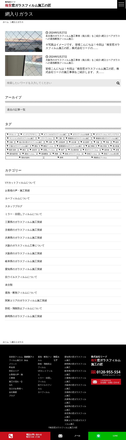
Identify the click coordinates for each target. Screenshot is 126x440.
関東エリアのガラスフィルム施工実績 (26, 300)
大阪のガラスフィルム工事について (24, 245)
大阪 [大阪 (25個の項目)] (97, 142)
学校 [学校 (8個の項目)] (107, 142)
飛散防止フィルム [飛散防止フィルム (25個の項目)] (100, 157)
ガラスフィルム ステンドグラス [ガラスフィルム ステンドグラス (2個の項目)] (107, 134)
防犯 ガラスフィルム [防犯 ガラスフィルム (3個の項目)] (72, 154)
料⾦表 (12, 367)
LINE (107, 436)
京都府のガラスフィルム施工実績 (23, 230)
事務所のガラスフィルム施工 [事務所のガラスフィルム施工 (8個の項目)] (78, 138)
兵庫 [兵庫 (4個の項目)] (50, 142)
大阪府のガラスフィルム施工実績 (23, 253)
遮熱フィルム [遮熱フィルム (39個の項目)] (29, 154)
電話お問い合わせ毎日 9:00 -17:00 (25, 435)
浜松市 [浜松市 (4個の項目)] (34, 150)
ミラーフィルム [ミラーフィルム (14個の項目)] (46, 138)
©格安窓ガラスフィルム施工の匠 (63, 427)
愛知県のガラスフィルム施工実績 (23, 269)
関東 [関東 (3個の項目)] (56, 154)
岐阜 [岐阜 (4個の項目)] (117, 142)
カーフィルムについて (17, 198)
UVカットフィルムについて (20, 182)
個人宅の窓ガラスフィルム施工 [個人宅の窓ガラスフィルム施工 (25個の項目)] (30, 142)
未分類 (8, 285)
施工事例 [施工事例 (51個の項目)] (91, 146)
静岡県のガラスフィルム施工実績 (23, 316)
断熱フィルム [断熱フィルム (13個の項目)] (48, 146)
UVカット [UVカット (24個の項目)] (12, 134)
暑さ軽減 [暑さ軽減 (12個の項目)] (116, 146)
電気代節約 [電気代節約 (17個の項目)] (25, 157)
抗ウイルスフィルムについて (21, 277)
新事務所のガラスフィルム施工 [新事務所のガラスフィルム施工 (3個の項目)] (70, 146)
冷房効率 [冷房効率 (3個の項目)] (61, 142)
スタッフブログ (13, 206)
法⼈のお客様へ (16, 388)
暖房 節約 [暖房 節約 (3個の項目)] (12, 150)
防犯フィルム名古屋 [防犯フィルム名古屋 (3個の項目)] (111, 154)
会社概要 (13, 392)
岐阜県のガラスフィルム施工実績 (23, 261)
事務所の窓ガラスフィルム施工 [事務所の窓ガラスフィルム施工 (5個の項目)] (107, 138)
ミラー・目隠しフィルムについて (23, 214)
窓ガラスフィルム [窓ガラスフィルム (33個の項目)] (91, 150)
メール (69, 435)
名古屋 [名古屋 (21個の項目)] (73, 142)
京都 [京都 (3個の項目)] (11, 142)
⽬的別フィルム (16, 357)
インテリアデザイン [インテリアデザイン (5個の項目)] (30, 134)
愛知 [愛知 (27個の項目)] (36, 146)
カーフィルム (44, 392)
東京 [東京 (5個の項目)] (24, 150)
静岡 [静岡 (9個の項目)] (61, 157)
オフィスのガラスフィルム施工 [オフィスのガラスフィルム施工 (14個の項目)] (55, 134)
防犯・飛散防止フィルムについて (23, 308)
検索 (117, 83)
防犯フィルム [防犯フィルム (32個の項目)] (92, 154)
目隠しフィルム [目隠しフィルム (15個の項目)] (49, 150)
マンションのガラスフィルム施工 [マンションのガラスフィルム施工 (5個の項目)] (21, 138)
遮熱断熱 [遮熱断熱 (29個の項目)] (44, 154)
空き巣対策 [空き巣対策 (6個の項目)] (75, 150)
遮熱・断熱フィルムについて (21, 292)
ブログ (12, 395)
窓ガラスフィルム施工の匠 (28, 4)
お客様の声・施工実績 (17, 190)
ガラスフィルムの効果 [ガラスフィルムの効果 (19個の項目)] (81, 134)
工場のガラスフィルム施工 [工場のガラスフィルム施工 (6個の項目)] (19, 146)
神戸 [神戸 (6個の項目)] (62, 150)
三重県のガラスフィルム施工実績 (23, 222)
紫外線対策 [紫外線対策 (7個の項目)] (14, 154)
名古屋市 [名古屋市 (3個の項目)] (86, 142)
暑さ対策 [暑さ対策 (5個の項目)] (103, 146)
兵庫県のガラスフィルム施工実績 (23, 237)
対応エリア (14, 371)
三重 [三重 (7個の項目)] (60, 138)
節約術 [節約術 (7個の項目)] (106, 150)
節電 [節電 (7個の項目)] (117, 150)
